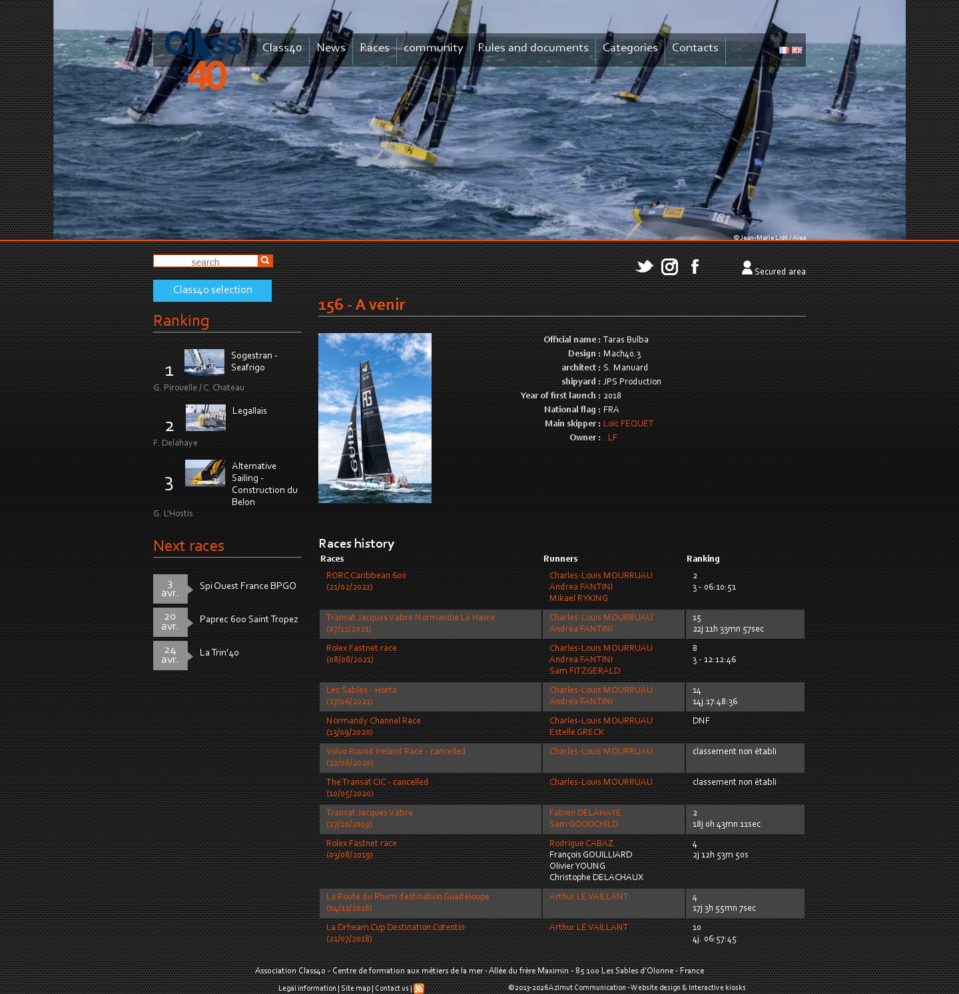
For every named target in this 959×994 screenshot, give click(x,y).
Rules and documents (533, 48)
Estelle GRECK (576, 733)
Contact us (392, 989)
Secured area (780, 272)
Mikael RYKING (578, 599)
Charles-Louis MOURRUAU (601, 576)
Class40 (282, 48)
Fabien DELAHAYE (585, 813)
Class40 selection (212, 290)
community (434, 48)
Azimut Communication (587, 988)
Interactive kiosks (717, 988)
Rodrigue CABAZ (581, 844)
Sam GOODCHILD (583, 824)
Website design (656, 988)
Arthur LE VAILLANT (589, 897)
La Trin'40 (219, 653)
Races (375, 48)
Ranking (181, 321)
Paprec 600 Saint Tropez (249, 620)
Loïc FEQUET (628, 424)
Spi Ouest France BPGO (248, 587)
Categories (630, 48)
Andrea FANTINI (581, 587)
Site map (355, 989)
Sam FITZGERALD (584, 671)
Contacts (695, 48)
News (331, 48)
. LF (610, 438)
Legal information (307, 989)
